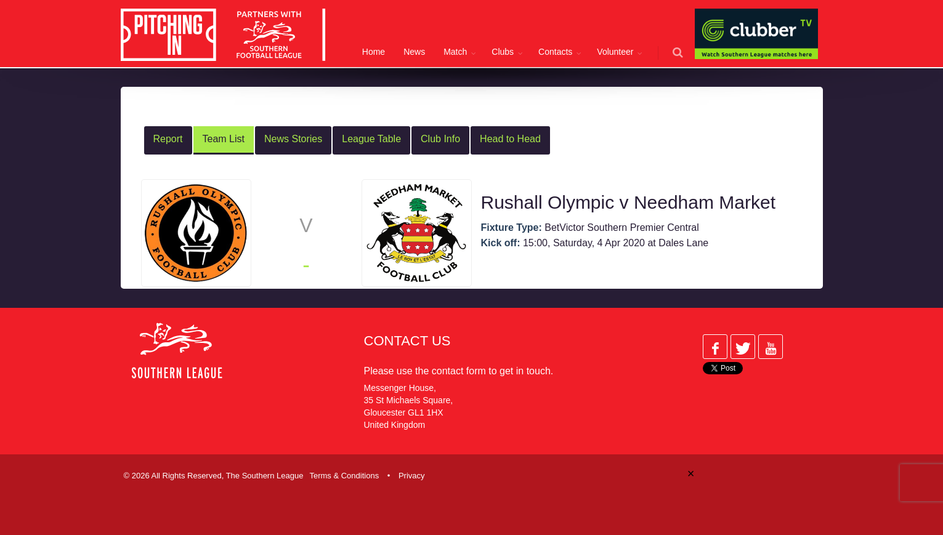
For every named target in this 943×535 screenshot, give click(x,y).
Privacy (412, 475)
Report (168, 139)
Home (373, 52)
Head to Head (510, 139)
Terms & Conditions (344, 475)
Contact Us (407, 340)
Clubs (503, 52)
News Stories (293, 139)
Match (455, 52)
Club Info (440, 139)
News (414, 52)
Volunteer (615, 52)
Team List (224, 139)
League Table (371, 139)
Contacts (555, 52)
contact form (459, 371)
